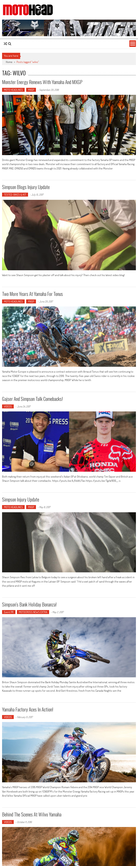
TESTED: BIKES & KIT (15, 194)
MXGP (31, 90)
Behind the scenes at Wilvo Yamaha (31, 814)
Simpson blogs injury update (26, 187)
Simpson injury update (20, 499)
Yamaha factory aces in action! (27, 709)
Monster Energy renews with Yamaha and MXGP (42, 82)
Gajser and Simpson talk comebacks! (32, 398)
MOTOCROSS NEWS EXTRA (33, 612)
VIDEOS (8, 406)
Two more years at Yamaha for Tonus (32, 293)
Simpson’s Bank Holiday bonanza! (29, 604)
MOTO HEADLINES (13, 90)
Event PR (9, 612)
